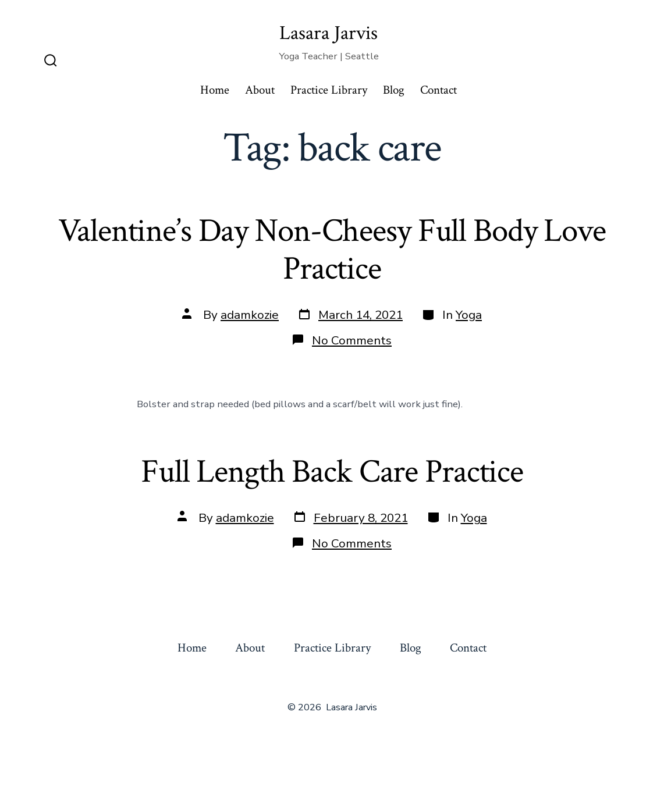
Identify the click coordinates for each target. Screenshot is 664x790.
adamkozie (250, 315)
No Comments (352, 340)
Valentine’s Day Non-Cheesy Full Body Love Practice (332, 249)
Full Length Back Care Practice (332, 471)
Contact (438, 90)
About (260, 90)
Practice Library (328, 90)
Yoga (469, 315)
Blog (393, 90)
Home (214, 90)
